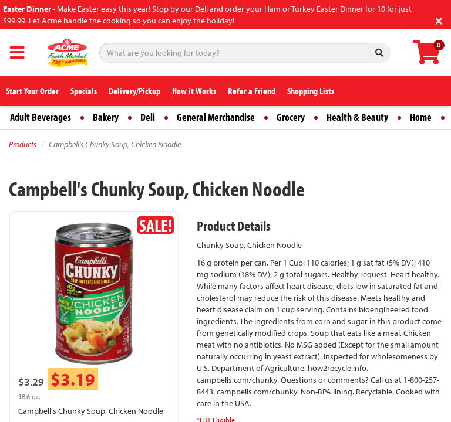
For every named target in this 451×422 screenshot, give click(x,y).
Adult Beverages (40, 117)
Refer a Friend (251, 91)
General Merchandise (216, 117)
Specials (83, 91)
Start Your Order (32, 91)
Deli (147, 117)
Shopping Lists (310, 91)
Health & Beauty (357, 117)
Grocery (291, 117)
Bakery (106, 117)
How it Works (194, 91)
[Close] (439, 19)
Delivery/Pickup (134, 91)
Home (421, 117)
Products (22, 144)
